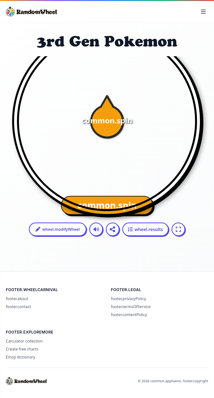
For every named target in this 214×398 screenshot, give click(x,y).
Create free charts (22, 349)
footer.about (17, 298)
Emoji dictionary (20, 357)
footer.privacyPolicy (128, 298)
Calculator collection (24, 341)
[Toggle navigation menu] (203, 11)
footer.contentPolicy (129, 314)
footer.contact (18, 306)
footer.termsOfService (130, 306)
